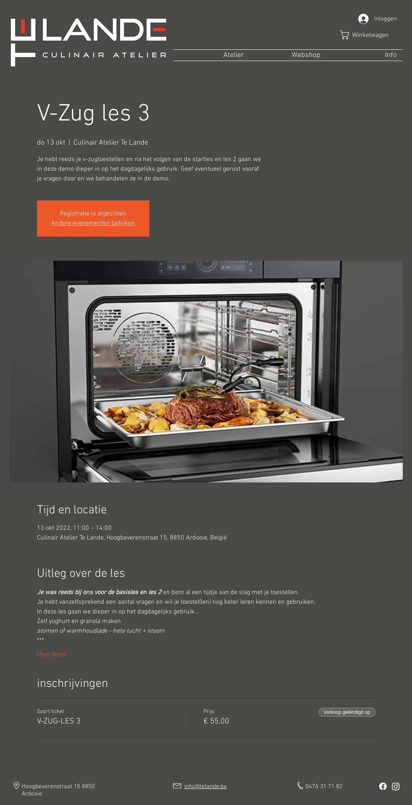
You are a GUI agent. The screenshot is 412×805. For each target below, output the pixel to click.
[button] (370, 34)
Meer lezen (52, 655)
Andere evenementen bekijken (93, 223)
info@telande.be (205, 786)
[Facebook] (383, 786)
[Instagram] (396, 786)
